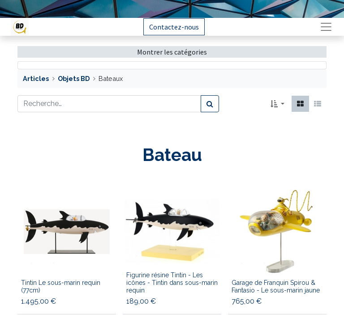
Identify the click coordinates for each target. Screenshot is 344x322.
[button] (277, 104)
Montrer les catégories (172, 51)
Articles (36, 78)
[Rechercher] (210, 103)
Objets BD (74, 78)
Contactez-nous (174, 26)
